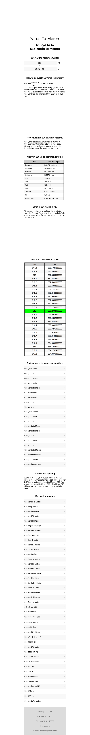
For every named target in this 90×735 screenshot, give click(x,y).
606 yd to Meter (30, 369)
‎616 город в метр (31, 681)
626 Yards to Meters (32, 464)
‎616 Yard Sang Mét (32, 686)
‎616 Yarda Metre (31, 677)
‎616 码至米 (29, 696)
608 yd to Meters (31, 378)
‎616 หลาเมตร (30, 666)
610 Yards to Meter (32, 388)
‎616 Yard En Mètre (32, 545)
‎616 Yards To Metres (32, 701)
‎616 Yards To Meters (32, 502)
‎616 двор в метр (31, 652)
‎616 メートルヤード (32, 637)
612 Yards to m (30, 397)
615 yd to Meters (31, 412)
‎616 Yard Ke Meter (32, 632)
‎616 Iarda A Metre (31, 622)
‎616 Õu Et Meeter (31, 535)
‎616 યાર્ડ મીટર (29, 672)
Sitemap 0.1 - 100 (45, 712)
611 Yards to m (30, 393)
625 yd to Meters (31, 459)
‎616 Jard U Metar (31, 549)
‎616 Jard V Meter (31, 657)
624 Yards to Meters (32, 455)
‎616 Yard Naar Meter (33, 573)
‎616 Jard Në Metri (31, 661)
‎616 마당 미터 (30, 642)
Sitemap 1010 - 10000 (45, 721)
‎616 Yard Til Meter (31, 516)
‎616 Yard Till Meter (32, 597)
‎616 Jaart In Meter (32, 602)
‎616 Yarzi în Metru (31, 588)
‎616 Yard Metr (30, 612)
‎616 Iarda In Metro (32, 559)
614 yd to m (29, 407)
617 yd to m (29, 421)
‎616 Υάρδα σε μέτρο (32, 526)
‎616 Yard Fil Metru (32, 569)
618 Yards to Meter (32, 426)
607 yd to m (29, 373)
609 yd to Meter (30, 383)
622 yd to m (29, 445)
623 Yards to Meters (32, 450)
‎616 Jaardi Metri (31, 540)
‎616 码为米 (29, 691)
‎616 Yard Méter (30, 554)
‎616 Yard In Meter (31, 521)
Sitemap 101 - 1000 (45, 716)
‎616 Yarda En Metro (32, 530)
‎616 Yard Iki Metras (32, 564)
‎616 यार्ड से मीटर (30, 627)
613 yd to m (29, 402)
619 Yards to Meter (32, 431)
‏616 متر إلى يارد (30, 607)
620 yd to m (29, 436)
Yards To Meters (45, 38)
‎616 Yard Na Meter (32, 592)
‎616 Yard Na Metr (31, 511)
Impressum (45, 726)
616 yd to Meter (30, 416)
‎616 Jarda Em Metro (32, 583)
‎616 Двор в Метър (32, 507)
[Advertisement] (45, 16)
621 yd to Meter (30, 440)
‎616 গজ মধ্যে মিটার (32, 617)
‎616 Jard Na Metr (31, 578)
